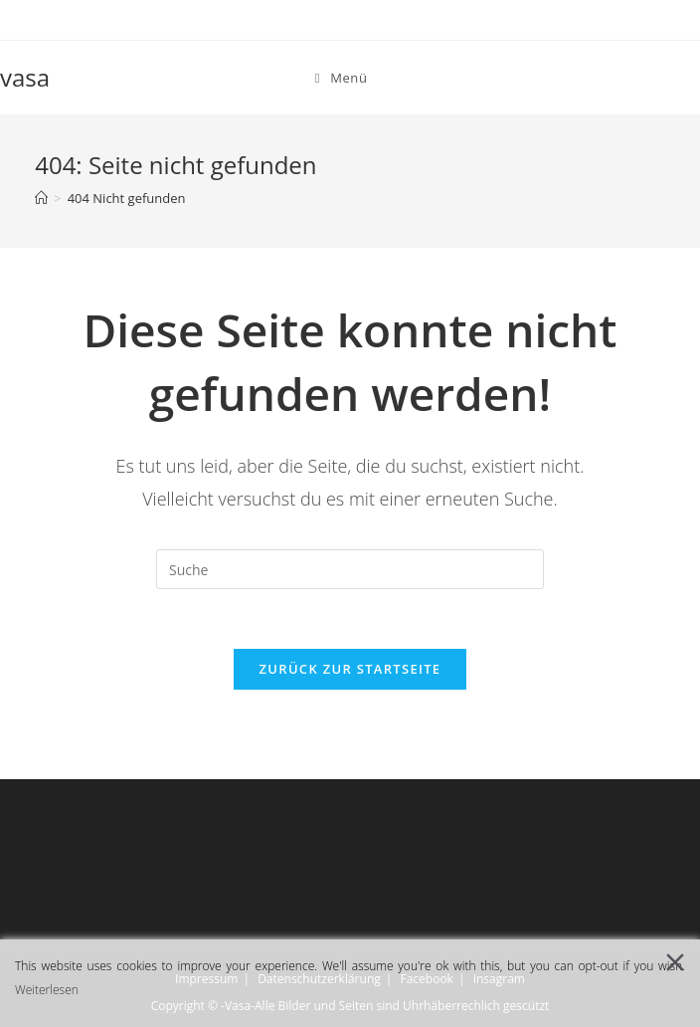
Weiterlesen (47, 989)
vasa (25, 77)
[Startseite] (41, 198)
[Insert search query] (350, 569)
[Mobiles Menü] (341, 77)
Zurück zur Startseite (350, 669)
